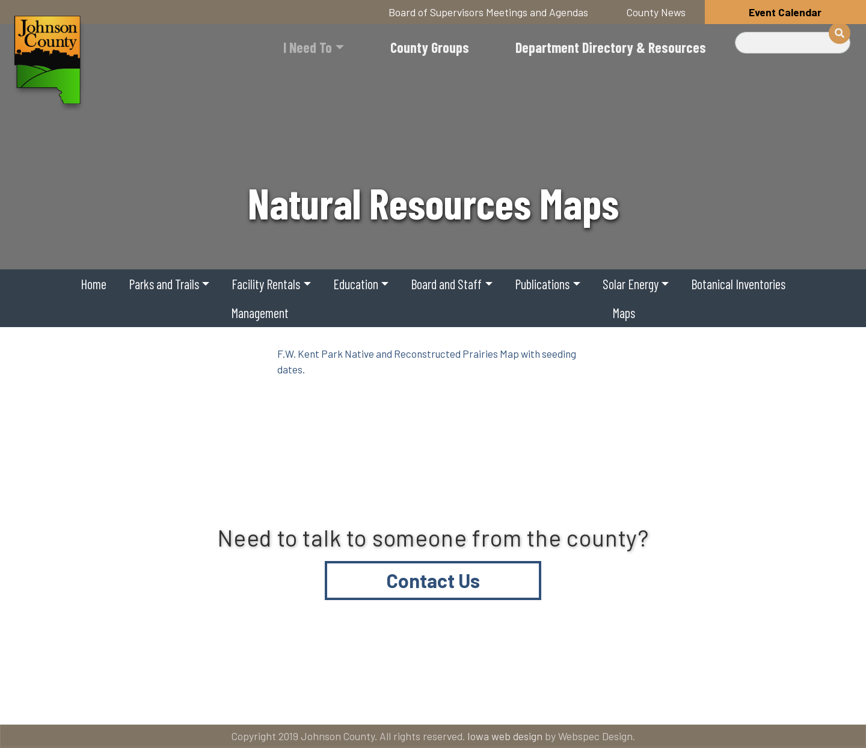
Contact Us (433, 580)
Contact (441, 700)
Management (260, 312)
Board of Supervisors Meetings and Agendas (488, 12)
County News (656, 12)
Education (355, 284)
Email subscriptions (580, 700)
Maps (623, 312)
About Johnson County (297, 700)
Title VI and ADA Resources (111, 700)
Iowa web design (504, 736)
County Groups (429, 47)
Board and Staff (446, 284)
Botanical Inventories (738, 284)
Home (93, 284)
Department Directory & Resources (610, 47)
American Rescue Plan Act (758, 700)
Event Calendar (785, 12)
